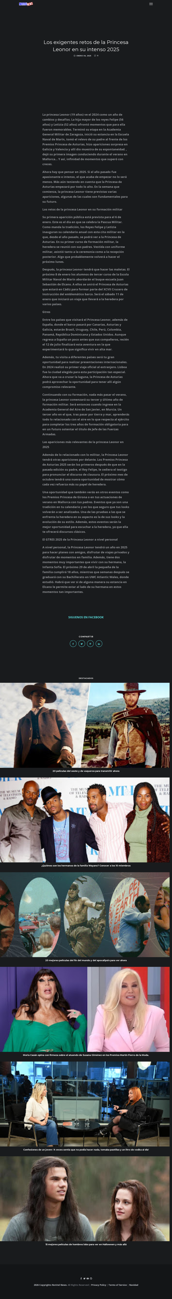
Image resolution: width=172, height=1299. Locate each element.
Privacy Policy (98, 1284)
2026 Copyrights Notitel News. (50, 1284)
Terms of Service (117, 1284)
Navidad (133, 1284)
